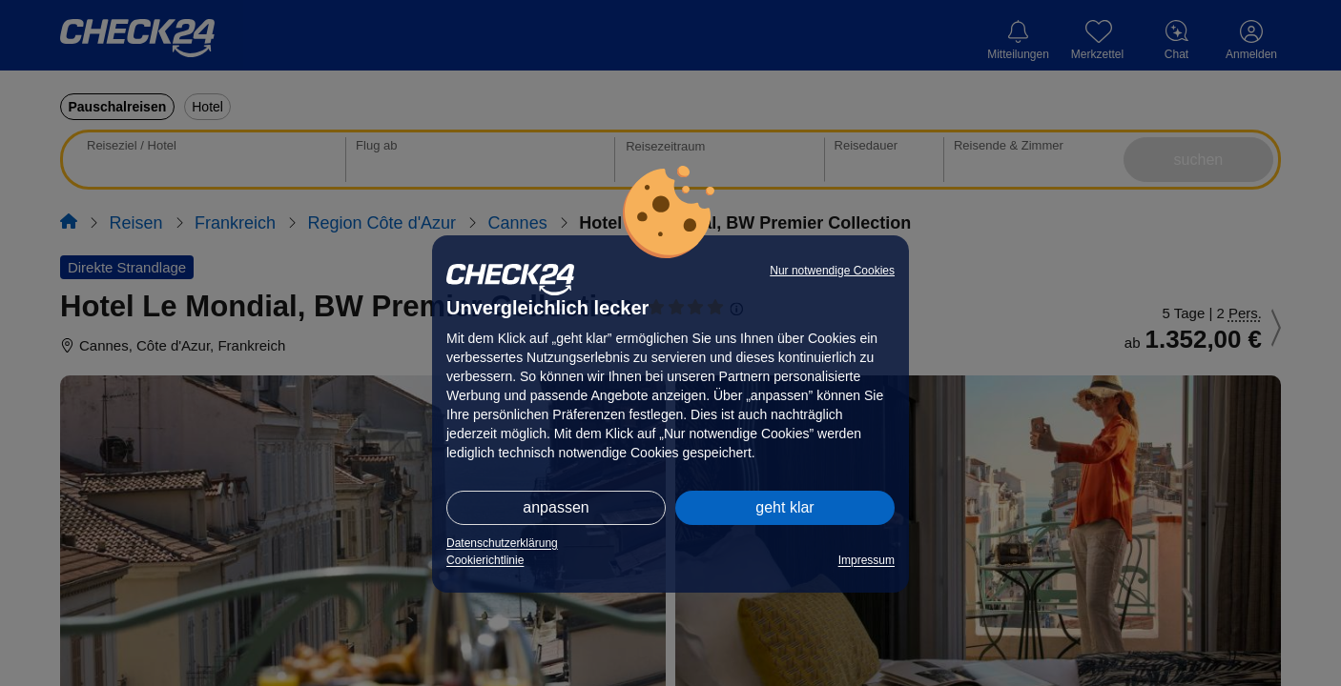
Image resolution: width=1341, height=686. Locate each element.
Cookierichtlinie (485, 560)
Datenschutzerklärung (502, 543)
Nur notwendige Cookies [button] (832, 270)
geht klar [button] (784, 507)
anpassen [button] (555, 507)
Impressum (866, 560)
